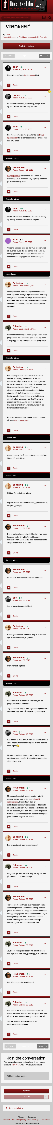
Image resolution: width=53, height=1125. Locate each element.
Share (26, 1091)
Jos (15, 597)
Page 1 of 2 (26, 56)
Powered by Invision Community (27, 1123)
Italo (15, 239)
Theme (21, 1117)
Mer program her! (21, 420)
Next (42, 56)
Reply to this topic (26, 46)
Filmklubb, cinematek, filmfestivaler (33, 37)
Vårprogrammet (13, 176)
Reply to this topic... (17, 1076)
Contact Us (32, 1117)
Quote (15, 85)
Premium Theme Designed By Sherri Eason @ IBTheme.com (26, 1120)
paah (8, 34)
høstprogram (29, 75)
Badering (18, 283)
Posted (22, 69)
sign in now (16, 1065)
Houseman (19, 167)
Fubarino (17, 326)
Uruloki (16, 95)
